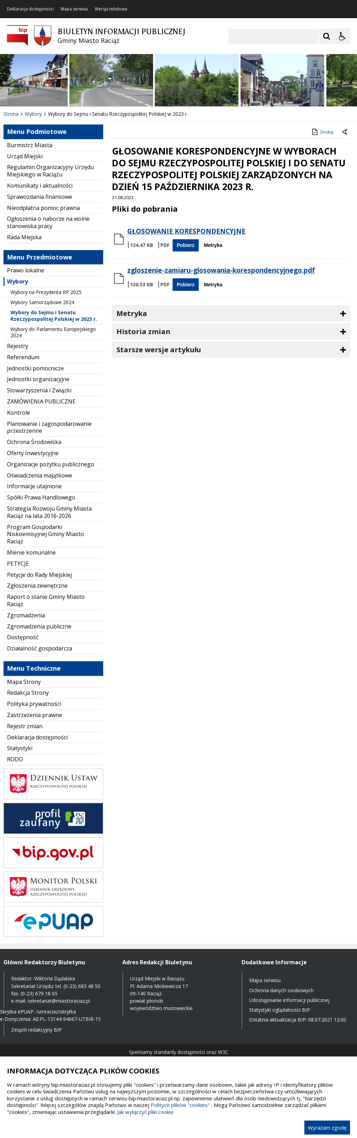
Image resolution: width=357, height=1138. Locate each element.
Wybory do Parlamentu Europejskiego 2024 (53, 332)
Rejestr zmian (25, 726)
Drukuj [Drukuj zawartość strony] (322, 132)
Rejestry (17, 346)
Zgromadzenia (26, 615)
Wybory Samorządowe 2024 (42, 302)
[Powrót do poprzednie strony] (345, 132)
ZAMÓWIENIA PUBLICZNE (41, 401)
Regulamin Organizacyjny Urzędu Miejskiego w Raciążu (50, 170)
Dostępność (23, 637)
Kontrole (18, 412)
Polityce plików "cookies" (180, 1104)
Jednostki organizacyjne (38, 379)
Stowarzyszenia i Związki (39, 390)
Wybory (17, 281)
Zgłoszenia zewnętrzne (37, 585)
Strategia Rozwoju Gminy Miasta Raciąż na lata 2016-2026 (49, 512)
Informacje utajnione (34, 486)
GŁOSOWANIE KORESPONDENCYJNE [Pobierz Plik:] (186, 231)
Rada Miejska (24, 237)
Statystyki (19, 748)
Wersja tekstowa (111, 9)
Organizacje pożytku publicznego (50, 464)
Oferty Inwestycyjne (33, 453)
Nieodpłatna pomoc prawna (43, 208)
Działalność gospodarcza (39, 648)
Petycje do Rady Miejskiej (39, 575)
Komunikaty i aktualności (40, 185)
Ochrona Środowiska (34, 442)
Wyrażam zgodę (327, 1127)
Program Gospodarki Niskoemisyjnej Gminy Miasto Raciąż (45, 534)
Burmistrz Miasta (29, 145)
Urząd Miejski (25, 156)
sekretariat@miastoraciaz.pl (59, 1000)
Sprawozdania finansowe (39, 197)
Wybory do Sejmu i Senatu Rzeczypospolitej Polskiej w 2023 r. (53, 315)
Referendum (23, 357)
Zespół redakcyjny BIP (36, 1029)
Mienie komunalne (31, 552)
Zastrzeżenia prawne (34, 715)
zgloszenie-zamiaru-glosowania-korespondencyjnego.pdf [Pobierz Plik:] (221, 270)
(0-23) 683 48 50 (81, 986)
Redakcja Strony (28, 692)
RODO (15, 759)
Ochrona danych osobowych (281, 990)
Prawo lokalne (25, 270)
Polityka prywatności (34, 704)
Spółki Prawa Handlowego (41, 497)
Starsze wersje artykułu (158, 349)
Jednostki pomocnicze (35, 368)
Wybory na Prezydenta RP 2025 (46, 292)
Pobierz (186, 245)
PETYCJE (18, 563)
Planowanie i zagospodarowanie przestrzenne (49, 427)
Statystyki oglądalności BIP (279, 1010)
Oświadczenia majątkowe (39, 475)
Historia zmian (143, 331)
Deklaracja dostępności (30, 9)
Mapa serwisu (74, 9)
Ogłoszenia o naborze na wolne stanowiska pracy (48, 222)
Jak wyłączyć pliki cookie (145, 1111)
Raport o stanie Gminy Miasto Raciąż (46, 600)
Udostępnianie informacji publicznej (289, 1000)
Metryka (213, 245)
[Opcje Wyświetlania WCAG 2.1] (342, 36)
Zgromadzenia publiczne (39, 626)
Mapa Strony (24, 682)
